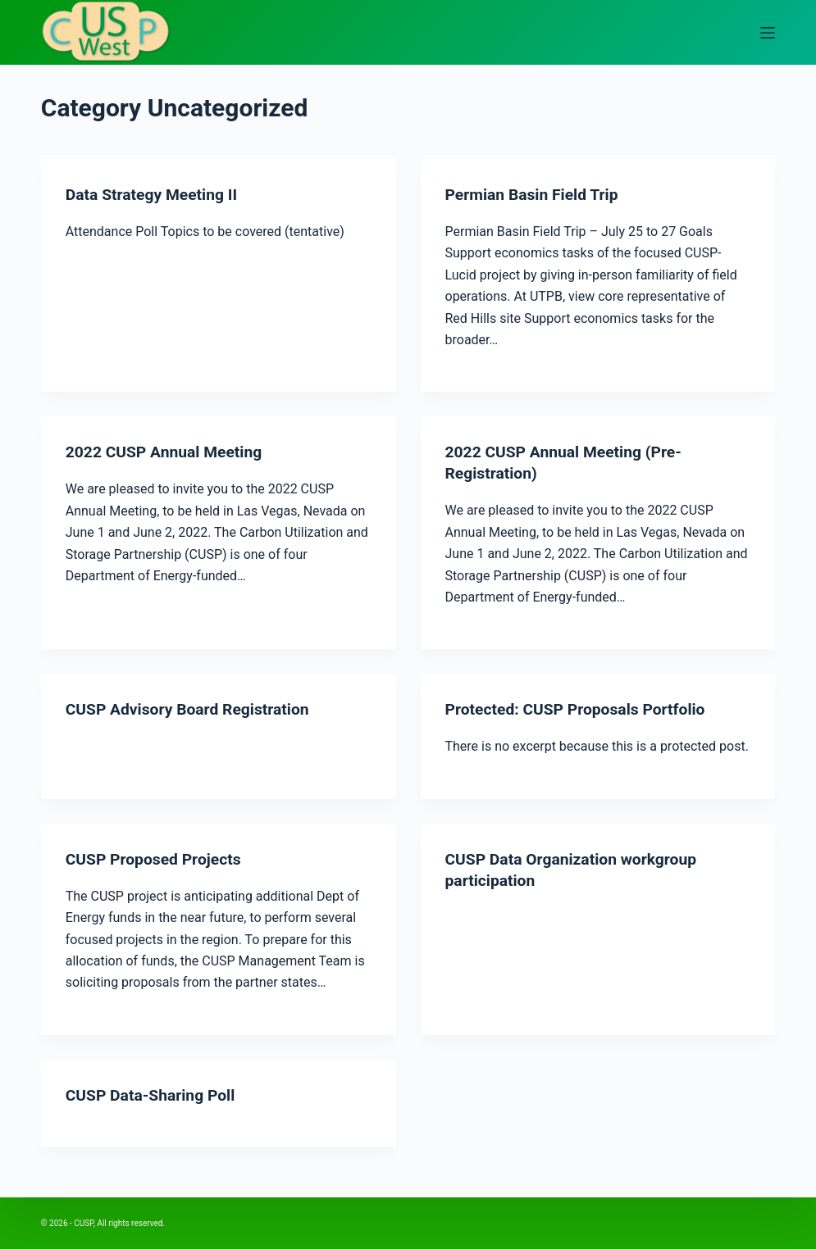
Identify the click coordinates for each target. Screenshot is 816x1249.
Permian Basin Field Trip (535, 194)
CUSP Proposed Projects (157, 859)
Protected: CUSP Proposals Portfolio (580, 709)
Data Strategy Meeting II (155, 194)
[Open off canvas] (767, 32)
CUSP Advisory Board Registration (192, 709)
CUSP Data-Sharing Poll (154, 1095)
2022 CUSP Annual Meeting (168, 451)
